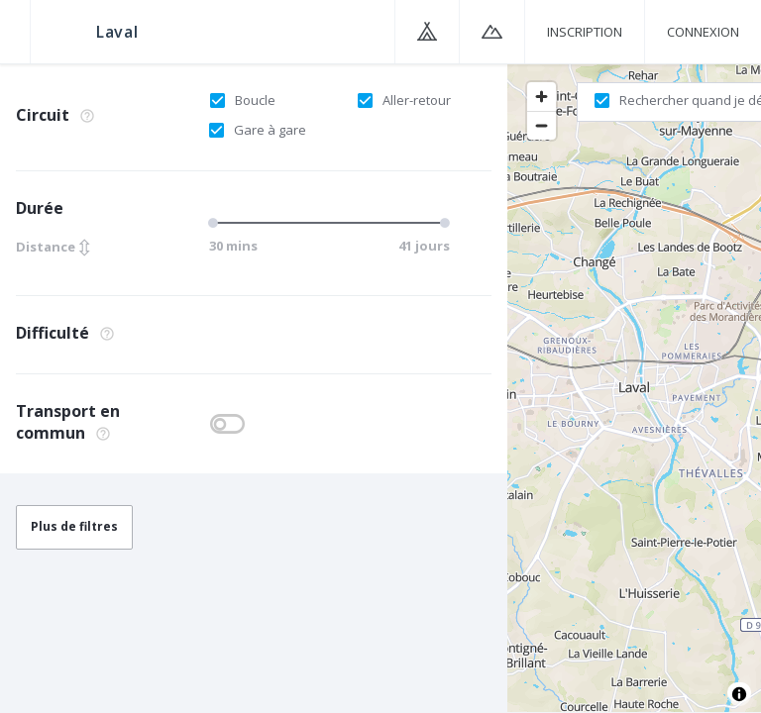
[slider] (216, 223)
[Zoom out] (541, 125)
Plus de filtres (74, 526)
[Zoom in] (541, 96)
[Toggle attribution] (739, 694)
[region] (634, 387)
